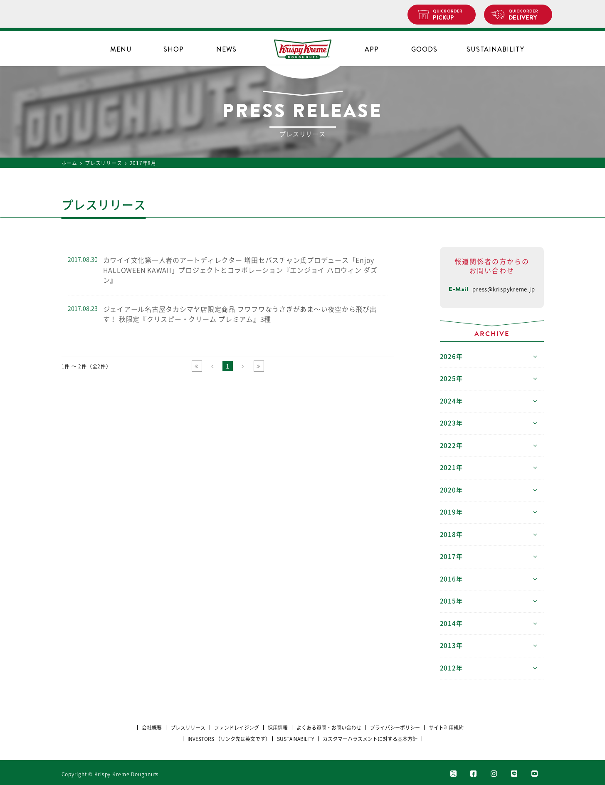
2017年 (451, 556)
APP (372, 49)
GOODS (424, 49)
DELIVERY (527, 15)
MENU (121, 49)
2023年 (451, 423)
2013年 (451, 645)
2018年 (451, 534)
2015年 (451, 601)
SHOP (173, 49)
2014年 (451, 623)
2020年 (451, 490)
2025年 (451, 378)
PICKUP (451, 15)
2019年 (451, 512)
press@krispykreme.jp (503, 289)
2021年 (451, 467)
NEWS (226, 49)
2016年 (451, 579)
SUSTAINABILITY (495, 49)
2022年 (451, 445)
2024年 (451, 401)
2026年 (451, 356)
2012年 (451, 668)
